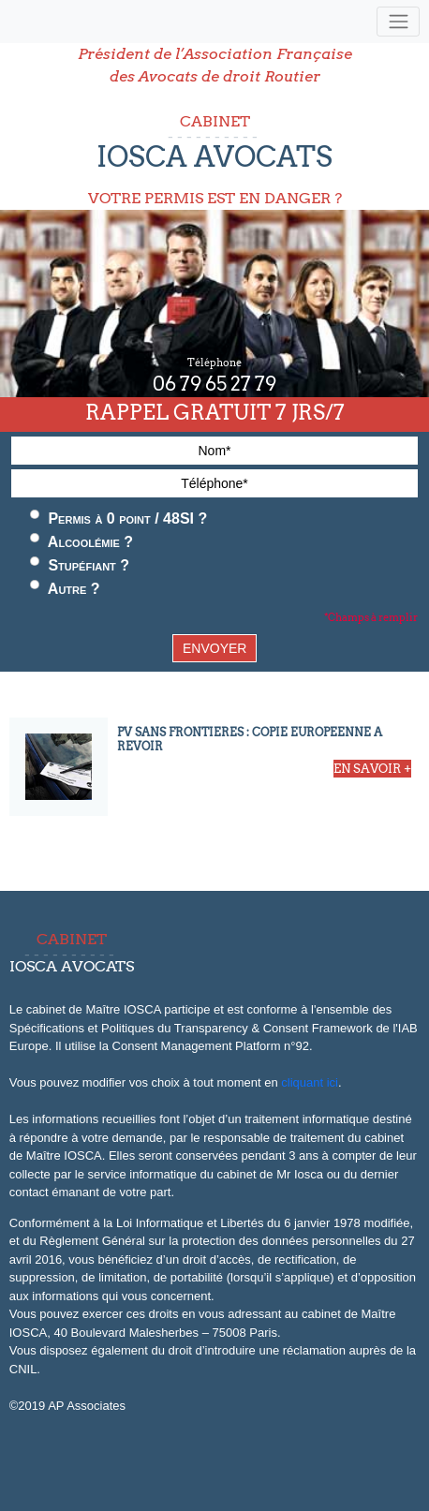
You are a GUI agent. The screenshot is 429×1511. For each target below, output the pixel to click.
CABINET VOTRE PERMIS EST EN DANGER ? (214, 159)
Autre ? (65, 588)
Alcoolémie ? (81, 541)
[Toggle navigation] (398, 22)
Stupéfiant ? (79, 564)
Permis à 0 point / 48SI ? (118, 518)
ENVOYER (214, 648)
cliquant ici (309, 1082)
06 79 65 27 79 (214, 384)
